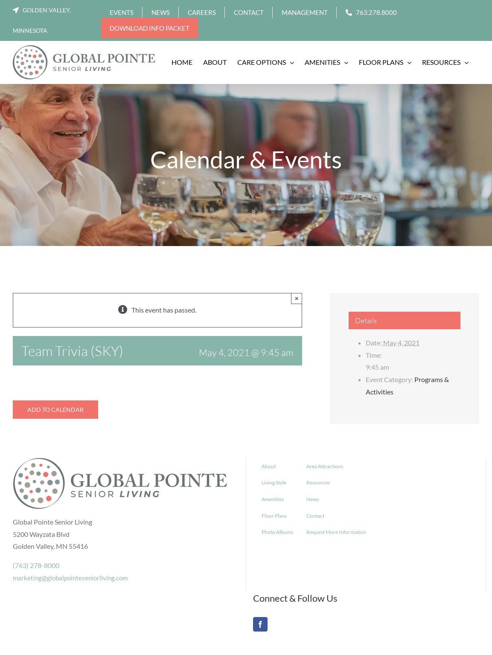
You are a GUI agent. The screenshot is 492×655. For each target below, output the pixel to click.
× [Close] (297, 298)
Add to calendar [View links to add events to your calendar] (55, 409)
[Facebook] (260, 624)
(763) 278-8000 (36, 565)
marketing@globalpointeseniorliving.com (70, 578)
